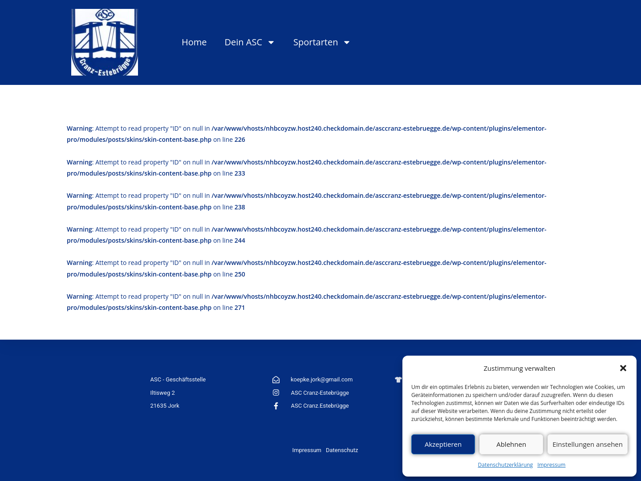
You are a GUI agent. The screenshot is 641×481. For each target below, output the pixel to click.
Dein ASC (250, 42)
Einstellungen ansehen (587, 444)
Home (194, 42)
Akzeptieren (443, 444)
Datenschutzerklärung (505, 465)
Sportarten (322, 42)
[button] (623, 368)
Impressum (551, 465)
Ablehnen (511, 444)
